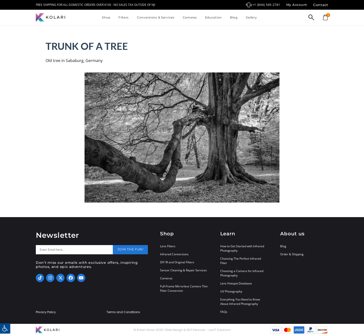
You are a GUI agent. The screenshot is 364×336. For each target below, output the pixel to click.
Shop (106, 17)
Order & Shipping (292, 254)
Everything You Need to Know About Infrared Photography (240, 301)
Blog (234, 17)
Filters (123, 17)
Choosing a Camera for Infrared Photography (241, 273)
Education (213, 17)
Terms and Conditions (123, 312)
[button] (5, 328)
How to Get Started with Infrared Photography (242, 248)
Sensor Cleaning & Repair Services (183, 270)
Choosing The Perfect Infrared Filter (240, 260)
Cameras (190, 17)
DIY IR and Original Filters (177, 262)
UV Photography (231, 291)
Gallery (251, 17)
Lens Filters (167, 246)
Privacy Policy (46, 312)
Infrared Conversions (174, 254)
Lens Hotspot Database (236, 283)
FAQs (223, 312)
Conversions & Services (155, 17)
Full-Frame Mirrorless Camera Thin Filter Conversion (184, 288)
